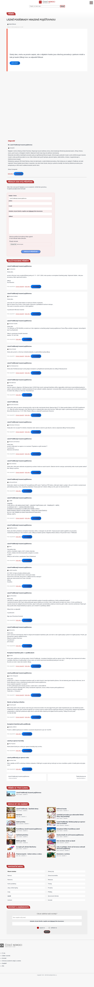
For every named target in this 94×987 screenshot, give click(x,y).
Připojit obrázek (13, 241)
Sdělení (11, 216)
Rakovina (10, 879)
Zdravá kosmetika (53, 875)
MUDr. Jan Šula (21, 841)
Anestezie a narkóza (63, 854)
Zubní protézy (20, 822)
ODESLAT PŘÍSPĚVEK (31, 251)
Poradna (50, 888)
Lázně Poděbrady (12, 402)
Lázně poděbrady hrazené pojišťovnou (19, 673)
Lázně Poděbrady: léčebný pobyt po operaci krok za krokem (71, 822)
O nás (3, 953)
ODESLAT (47, 931)
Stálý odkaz (10, 173)
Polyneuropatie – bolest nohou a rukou (29, 854)
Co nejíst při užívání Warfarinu (26, 847)
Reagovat (19, 173)
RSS (3, 966)
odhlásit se (54, 928)
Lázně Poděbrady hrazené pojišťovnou (19, 266)
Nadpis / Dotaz (13, 195)
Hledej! (62, 6)
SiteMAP (4, 963)
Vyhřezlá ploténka (22, 835)
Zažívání (10, 900)
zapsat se (42, 928)
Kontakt (50, 900)
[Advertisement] (47, 39)
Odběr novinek (6, 955)
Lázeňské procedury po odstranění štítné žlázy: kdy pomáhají (70, 815)
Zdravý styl (51, 871)
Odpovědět (14, 63)
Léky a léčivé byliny (13, 888)
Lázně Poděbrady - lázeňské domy (27, 809)
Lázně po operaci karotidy (15, 741)
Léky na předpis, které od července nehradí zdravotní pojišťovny (71, 847)
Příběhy (50, 892)
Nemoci (10, 875)
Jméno (10, 200)
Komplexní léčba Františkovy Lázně (68, 829)
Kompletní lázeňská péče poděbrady (18, 724)
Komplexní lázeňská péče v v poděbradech (20, 653)
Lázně (9, 896)
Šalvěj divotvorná (81, 776)
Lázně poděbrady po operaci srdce (18, 757)
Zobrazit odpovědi (20, 286)
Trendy (50, 884)
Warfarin (19, 815)
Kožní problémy (12, 884)
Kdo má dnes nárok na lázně (66, 841)
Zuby (9, 892)
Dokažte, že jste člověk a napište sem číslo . (26, 211)
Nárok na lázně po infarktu (15, 702)
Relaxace (50, 879)
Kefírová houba (62, 809)
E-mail (10, 206)
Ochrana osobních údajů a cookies (11, 961)
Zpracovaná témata (53, 896)
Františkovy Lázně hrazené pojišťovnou (29, 829)
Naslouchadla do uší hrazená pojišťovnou (70, 835)
